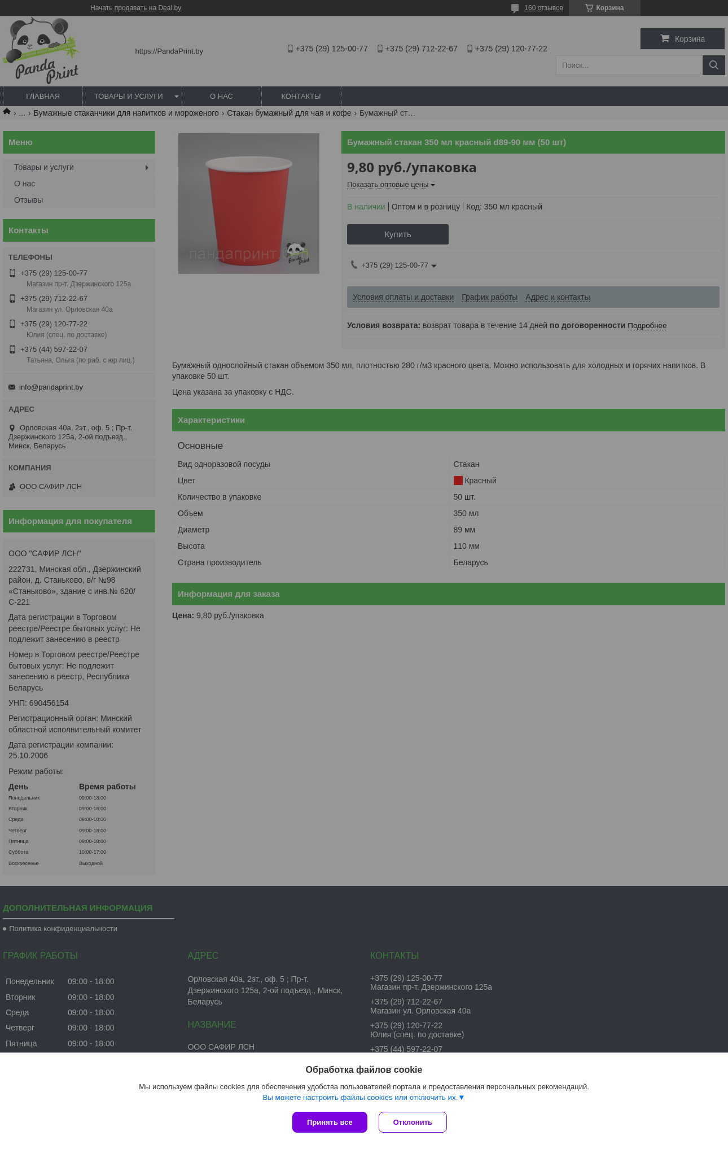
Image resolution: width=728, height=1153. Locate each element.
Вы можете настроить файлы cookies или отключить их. (360, 1097)
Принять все (330, 1122)
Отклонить (412, 1122)
